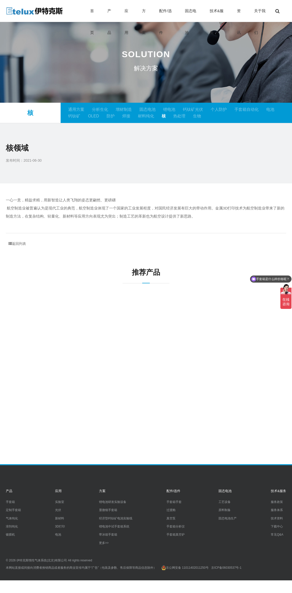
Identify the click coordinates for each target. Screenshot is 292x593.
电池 (270, 109)
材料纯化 (146, 116)
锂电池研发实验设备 (112, 502)
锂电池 (169, 109)
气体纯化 (12, 518)
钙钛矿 (74, 116)
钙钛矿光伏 (193, 109)
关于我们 (259, 15)
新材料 (59, 518)
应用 (126, 15)
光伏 (58, 510)
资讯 (239, 15)
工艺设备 (224, 502)
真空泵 (171, 518)
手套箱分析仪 (175, 526)
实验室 (59, 502)
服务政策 (277, 502)
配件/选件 (165, 15)
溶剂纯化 (12, 526)
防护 (111, 116)
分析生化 (100, 109)
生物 (197, 116)
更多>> (104, 543)
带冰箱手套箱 (108, 534)
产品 (109, 15)
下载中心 (277, 526)
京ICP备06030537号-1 (226, 567)
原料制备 (224, 510)
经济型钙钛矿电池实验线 (115, 518)
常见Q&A (277, 534)
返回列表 (17, 244)
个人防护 (219, 109)
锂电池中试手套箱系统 (114, 526)
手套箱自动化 (246, 109)
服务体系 (277, 510)
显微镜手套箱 (108, 510)
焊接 (126, 116)
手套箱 (10, 502)
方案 (144, 15)
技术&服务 (217, 15)
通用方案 (76, 109)
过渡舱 (171, 510)
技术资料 (277, 518)
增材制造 (124, 109)
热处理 (179, 116)
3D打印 (60, 526)
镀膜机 (10, 534)
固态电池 (190, 15)
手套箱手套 (174, 502)
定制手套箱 (13, 510)
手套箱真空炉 (175, 534)
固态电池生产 (227, 518)
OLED (93, 116)
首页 (92, 15)
